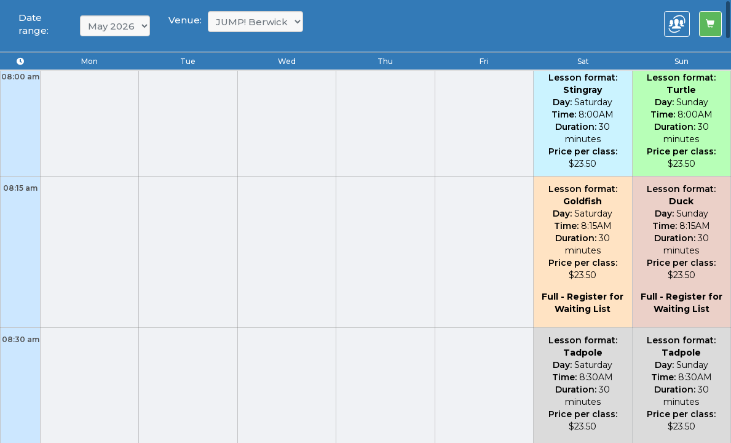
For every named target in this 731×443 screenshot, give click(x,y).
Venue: (185, 20)
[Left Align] (710, 24)
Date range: (33, 24)
